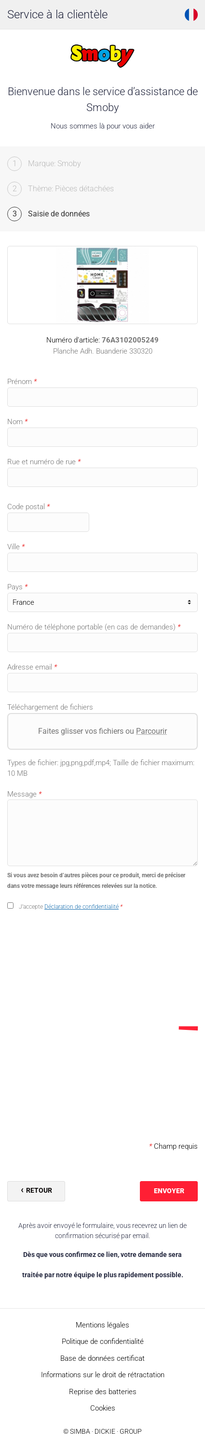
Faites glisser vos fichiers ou (102, 731)
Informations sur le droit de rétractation (102, 1374)
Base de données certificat (102, 1358)
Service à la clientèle (57, 14)
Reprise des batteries (103, 1391)
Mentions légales (102, 1325)
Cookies (102, 1408)
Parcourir (151, 731)
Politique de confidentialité (103, 1341)
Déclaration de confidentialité (81, 906)
